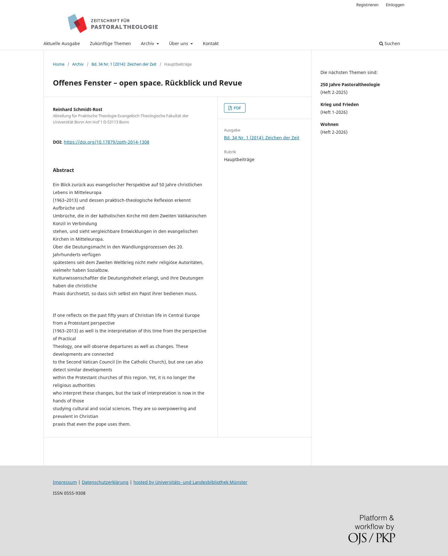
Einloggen (395, 4)
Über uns (179, 43)
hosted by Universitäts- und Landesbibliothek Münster (190, 482)
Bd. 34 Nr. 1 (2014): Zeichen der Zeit (123, 64)
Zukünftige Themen (110, 43)
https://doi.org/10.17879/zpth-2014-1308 (106, 142)
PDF (237, 108)
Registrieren (367, 4)
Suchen (389, 43)
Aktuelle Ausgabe (62, 43)
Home (58, 64)
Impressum (65, 482)
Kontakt (211, 43)
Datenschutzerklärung (105, 482)
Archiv (148, 43)
